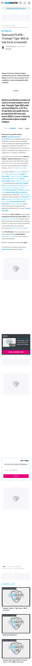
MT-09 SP (17, 172)
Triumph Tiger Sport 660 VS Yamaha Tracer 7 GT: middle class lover (15, 661)
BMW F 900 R (24, 194)
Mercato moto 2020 (7, 568)
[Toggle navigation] (2, 3)
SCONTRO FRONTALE (10, 635)
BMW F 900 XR (14, 178)
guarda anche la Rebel (9, 236)
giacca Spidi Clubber (19, 568)
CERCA (16, 476)
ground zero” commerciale (10, 219)
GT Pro (8, 566)
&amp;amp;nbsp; (16, 61)
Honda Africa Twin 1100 (11, 174)
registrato (5, 249)
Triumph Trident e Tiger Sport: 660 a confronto (15, 609)
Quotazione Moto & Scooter (16, 8)
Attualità (12, 25)
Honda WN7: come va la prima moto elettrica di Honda (23, 341)
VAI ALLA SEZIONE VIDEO (16, 352)
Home (7, 25)
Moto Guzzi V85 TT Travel (14, 190)
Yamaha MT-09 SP (11, 199)
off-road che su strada (19, 168)
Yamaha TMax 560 (16, 204)
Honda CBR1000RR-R (13, 185)
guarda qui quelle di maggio (18, 228)
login (20, 249)
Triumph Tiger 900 (16, 176)
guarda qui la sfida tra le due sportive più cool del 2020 (15, 187)
